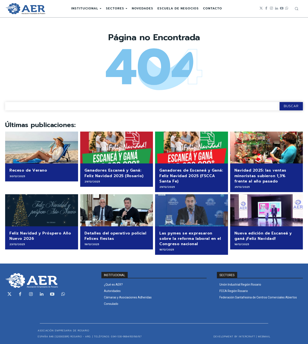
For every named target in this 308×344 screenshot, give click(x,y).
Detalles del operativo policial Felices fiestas (115, 236)
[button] (296, 8)
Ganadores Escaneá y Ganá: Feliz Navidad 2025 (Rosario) (114, 173)
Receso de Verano (28, 170)
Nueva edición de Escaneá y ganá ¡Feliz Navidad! (263, 236)
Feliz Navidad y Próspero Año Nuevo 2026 (40, 236)
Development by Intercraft (234, 336)
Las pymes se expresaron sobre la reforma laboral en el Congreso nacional (190, 238)
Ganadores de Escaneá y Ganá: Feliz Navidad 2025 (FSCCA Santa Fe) (191, 175)
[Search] (291, 106)
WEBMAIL (264, 336)
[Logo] (25, 8)
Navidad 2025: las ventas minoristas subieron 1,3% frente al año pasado (260, 175)
